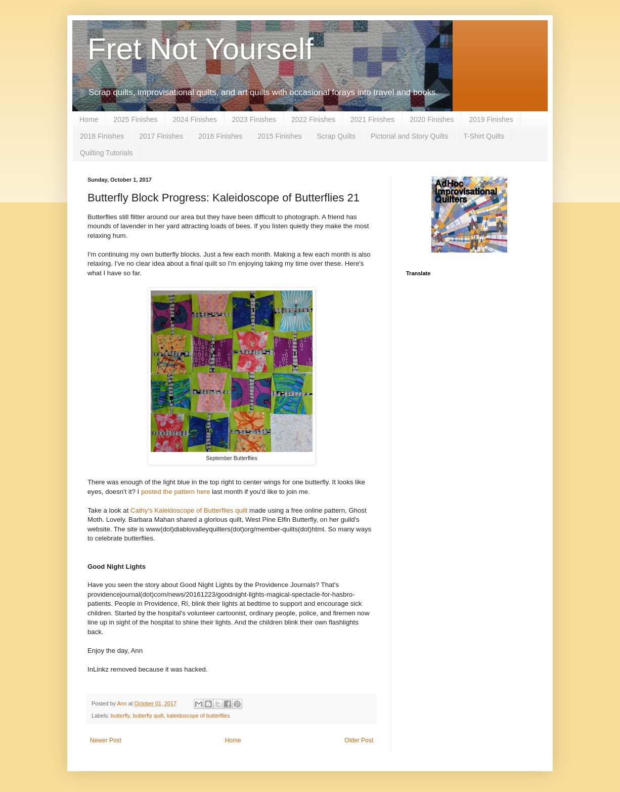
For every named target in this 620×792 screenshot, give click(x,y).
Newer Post (105, 740)
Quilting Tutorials (106, 153)
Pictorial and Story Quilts (409, 136)
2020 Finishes (432, 119)
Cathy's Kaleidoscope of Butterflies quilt (188, 510)
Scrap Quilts (336, 136)
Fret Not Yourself (200, 49)
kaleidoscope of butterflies (198, 716)
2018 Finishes (102, 136)
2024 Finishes (195, 119)
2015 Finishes (280, 136)
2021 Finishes (372, 119)
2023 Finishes (254, 119)
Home (88, 119)
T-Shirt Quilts (483, 136)
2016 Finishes (220, 136)
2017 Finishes (161, 136)
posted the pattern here (175, 491)
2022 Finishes (313, 119)
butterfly (120, 716)
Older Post (358, 740)
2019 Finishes (491, 119)
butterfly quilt (147, 716)
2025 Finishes (135, 119)
